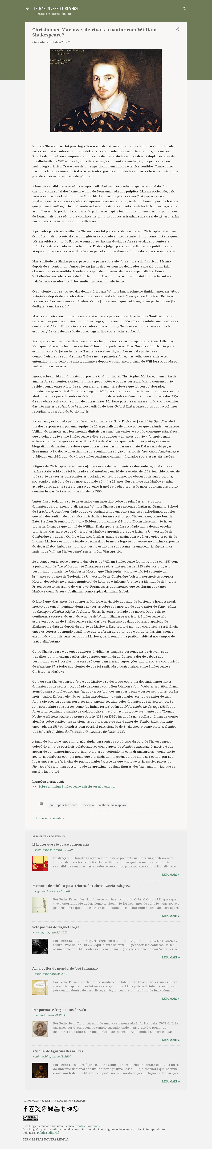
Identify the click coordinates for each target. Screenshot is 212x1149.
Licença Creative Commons (82, 1126)
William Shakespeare (112, 805)
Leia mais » (171, 875)
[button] (178, 29)
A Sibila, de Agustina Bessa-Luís (57, 1051)
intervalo (88, 805)
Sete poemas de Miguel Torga (55, 927)
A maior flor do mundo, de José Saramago (65, 968)
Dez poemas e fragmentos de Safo (59, 1010)
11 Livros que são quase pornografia (60, 844)
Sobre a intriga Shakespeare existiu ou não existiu (76, 786)
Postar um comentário (50, 818)
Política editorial (48, 1132)
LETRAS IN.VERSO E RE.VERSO (57, 8)
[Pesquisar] (184, 9)
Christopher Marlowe (62, 805)
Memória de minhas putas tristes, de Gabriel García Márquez (81, 886)
